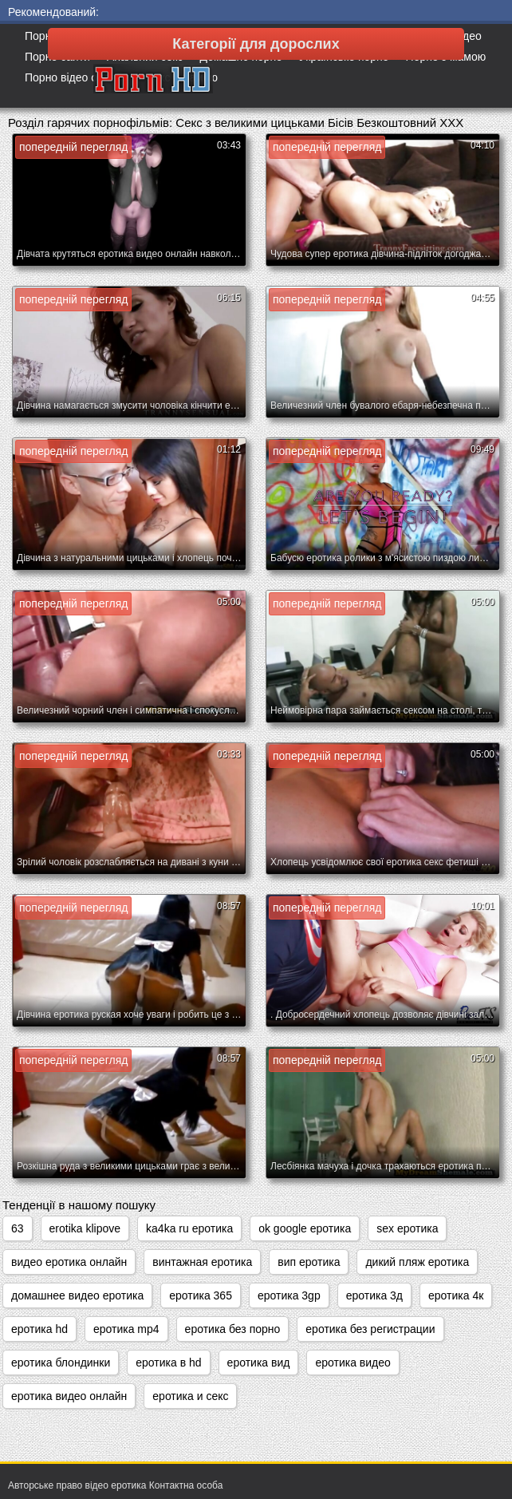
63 (17, 1228)
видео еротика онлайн (69, 1262)
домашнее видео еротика (77, 1295)
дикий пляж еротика (417, 1262)
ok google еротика (304, 1228)
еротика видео (352, 1362)
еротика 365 (200, 1295)
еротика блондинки (60, 1362)
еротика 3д (374, 1295)
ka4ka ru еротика (189, 1228)
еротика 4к (455, 1295)
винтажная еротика (202, 1262)
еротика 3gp (289, 1295)
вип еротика (309, 1262)
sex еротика (407, 1228)
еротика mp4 (126, 1329)
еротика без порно (233, 1329)
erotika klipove (85, 1228)
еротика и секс (190, 1396)
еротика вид (258, 1362)
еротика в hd (168, 1362)
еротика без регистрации (370, 1329)
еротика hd (39, 1329)
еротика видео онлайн (69, 1396)
